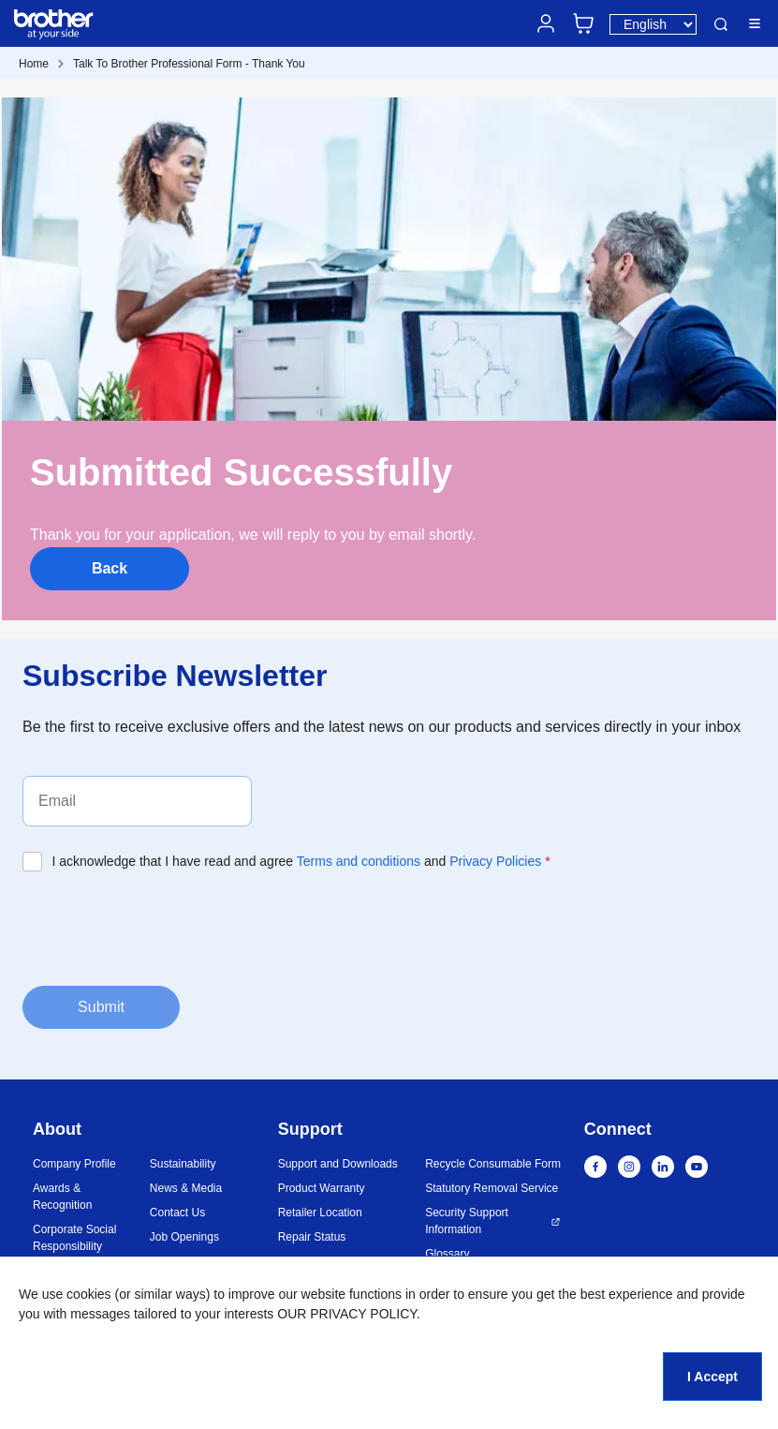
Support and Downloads (338, 1163)
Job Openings (184, 1236)
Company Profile (74, 1163)
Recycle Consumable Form (493, 1163)
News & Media (186, 1188)
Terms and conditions (358, 861)
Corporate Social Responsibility (74, 1238)
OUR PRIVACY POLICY (347, 1313)
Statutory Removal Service (491, 1188)
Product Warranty (321, 1188)
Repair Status (312, 1236)
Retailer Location (320, 1212)
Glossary (447, 1253)
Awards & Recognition (62, 1197)
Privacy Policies (495, 861)
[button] (677, 1329)
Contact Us (177, 1212)
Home (34, 63)
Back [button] (109, 568)
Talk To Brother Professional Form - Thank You (189, 63)
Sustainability (183, 1163)
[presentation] (164, 926)
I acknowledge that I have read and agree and (301, 861)
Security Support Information (466, 1221)
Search (721, 24)
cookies (88, 1294)
